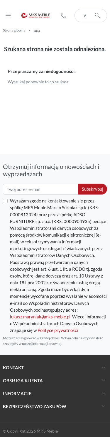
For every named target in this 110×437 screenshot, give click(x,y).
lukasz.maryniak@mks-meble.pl (40, 316)
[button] (63, 15)
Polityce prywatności (58, 330)
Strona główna (14, 30)
